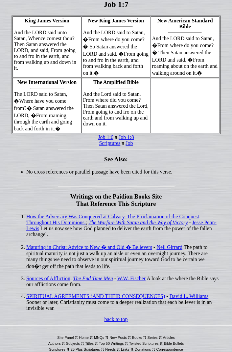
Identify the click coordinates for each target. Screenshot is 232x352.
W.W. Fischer (131, 278)
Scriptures (109, 143)
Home (83, 337)
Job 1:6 (105, 137)
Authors (54, 343)
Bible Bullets (174, 343)
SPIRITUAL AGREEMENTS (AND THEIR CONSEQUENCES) (95, 296)
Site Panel (65, 337)
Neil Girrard (169, 247)
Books (137, 337)
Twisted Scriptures (144, 343)
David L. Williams (189, 296)
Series (152, 337)
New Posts (118, 337)
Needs (110, 349)
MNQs (99, 337)
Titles (89, 343)
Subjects (73, 343)
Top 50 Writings (111, 343)
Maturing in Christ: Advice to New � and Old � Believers (89, 247)
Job (129, 143)
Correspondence (169, 349)
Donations (143, 349)
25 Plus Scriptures (85, 349)
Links (125, 349)
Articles (169, 337)
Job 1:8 (126, 137)
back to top (116, 319)
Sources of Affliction (48, 278)
